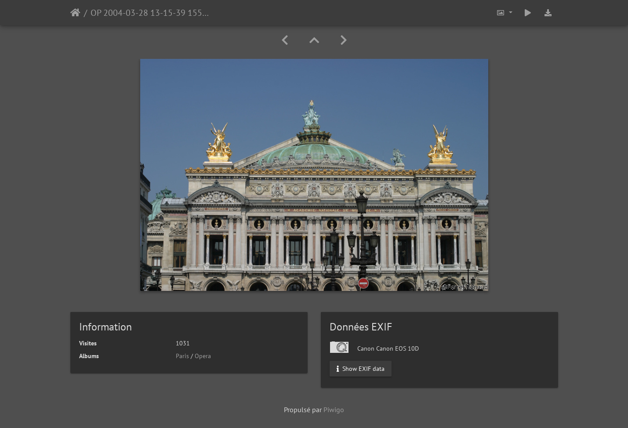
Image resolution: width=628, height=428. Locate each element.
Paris (182, 356)
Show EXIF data (361, 369)
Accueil (75, 12)
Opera (203, 356)
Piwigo (333, 409)
